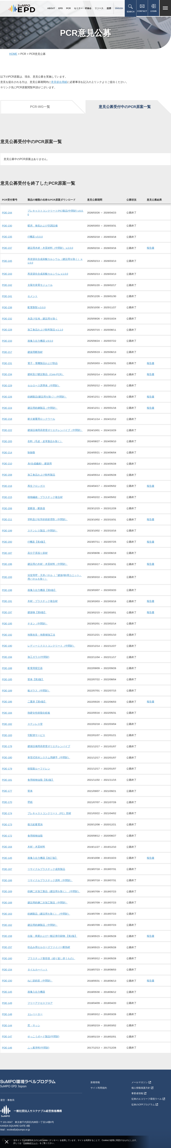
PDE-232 (7, 318)
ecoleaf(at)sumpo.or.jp (18, 1120)
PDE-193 (7, 573)
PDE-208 (7, 472)
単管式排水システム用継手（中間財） (49, 752)
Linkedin (47, 1131)
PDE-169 (7, 884)
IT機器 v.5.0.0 (35, 237)
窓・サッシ (34, 1016)
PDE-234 (7, 373)
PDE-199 (7, 527)
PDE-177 (7, 785)
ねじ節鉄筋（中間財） (40, 972)
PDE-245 (7, 261)
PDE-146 (7, 1038)
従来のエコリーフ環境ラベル (148, 1089)
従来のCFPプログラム (144, 1095)
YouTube (28, 1131)
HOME (13, 55)
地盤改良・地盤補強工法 (41, 630)
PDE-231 (7, 362)
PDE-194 (7, 652)
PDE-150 (7, 972)
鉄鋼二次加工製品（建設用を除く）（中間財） (54, 884)
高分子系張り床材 (38, 550)
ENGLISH (119, 8)
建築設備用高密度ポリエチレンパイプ (49, 741)
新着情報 (95, 1073)
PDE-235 (7, 237)
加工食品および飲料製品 (41, 472)
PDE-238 (7, 307)
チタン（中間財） (38, 619)
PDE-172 (7, 829)
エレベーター (35, 1005)
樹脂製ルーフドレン (39, 763)
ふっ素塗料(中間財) (38, 1038)
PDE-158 (7, 928)
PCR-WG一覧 (40, 108)
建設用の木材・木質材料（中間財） (48, 561)
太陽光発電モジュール (40, 285)
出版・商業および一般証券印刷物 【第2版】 (52, 928)
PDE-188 (7, 663)
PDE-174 (7, 807)
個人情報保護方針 (142, 1078)
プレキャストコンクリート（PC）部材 (49, 807)
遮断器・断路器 (36, 505)
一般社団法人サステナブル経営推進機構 (31, 1102)
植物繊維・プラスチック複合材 (45, 494)
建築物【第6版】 (37, 608)
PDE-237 (7, 248)
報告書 (150, 248)
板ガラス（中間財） (39, 685)
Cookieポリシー (30, 1143)
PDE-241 (7, 296)
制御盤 (31, 450)
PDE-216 (7, 483)
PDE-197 (7, 608)
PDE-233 (7, 340)
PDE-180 (7, 752)
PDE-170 (7, 796)
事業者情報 (138, 1084)
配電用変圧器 (35, 663)
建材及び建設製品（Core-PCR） (46, 373)
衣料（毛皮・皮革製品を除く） (45, 439)
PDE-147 (7, 1027)
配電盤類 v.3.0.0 (37, 307)
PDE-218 (7, 417)
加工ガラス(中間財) (38, 652)
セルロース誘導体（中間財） (44, 384)
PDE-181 (7, 774)
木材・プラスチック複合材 (43, 597)
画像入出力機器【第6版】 (42, 586)
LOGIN (153, 8)
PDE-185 (7, 674)
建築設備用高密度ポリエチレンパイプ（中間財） (55, 428)
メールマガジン (141, 1073)
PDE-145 (7, 851)
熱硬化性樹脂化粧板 (39, 707)
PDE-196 (7, 561)
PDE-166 (7, 873)
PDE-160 (7, 950)
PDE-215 (7, 494)
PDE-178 (7, 741)
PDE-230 (7, 226)
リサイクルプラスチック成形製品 (46, 862)
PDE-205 (7, 439)
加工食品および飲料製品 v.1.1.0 (45, 329)
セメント (33, 296)
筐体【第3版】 (36, 674)
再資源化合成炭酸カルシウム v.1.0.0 (48, 274)
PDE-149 (7, 994)
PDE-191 (7, 597)
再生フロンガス (36, 483)
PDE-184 (7, 707)
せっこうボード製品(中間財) (43, 1027)
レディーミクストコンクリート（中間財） (51, 641)
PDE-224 (7, 406)
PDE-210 (7, 461)
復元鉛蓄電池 (35, 818)
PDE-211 (7, 516)
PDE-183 (7, 730)
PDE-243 (7, 274)
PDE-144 (7, 1016)
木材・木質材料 (36, 840)
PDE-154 (7, 961)
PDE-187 (7, 550)
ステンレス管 (35, 719)
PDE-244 (7, 213)
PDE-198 (7, 586)
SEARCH (130, 8)
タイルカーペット (38, 961)
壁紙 (30, 796)
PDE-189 (7, 685)
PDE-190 (7, 641)
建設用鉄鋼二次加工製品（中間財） (48, 895)
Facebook (8, 1131)
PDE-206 (7, 505)
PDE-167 (7, 862)
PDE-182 (7, 719)
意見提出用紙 (59, 83)
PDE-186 (7, 696)
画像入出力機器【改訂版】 (43, 851)
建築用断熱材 (35, 351)
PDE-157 (7, 939)
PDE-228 (7, 329)
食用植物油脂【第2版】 (41, 774)
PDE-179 (7, 763)
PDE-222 (7, 428)
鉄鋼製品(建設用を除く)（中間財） (47, 395)
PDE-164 (7, 840)
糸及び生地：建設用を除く (43, 318)
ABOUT (50, 8)
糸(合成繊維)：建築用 (40, 461)
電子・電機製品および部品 (43, 362)
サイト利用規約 (99, 1078)
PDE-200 (7, 538)
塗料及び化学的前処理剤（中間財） (48, 516)
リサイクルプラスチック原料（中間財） (50, 873)
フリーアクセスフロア (40, 994)
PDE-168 (7, 895)
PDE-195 (7, 619)
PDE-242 (7, 285)
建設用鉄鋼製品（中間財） (43, 406)
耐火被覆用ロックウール (41, 417)
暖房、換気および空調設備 (43, 226)
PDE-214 (7, 450)
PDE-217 (7, 351)
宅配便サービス (36, 730)
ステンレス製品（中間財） (43, 527)
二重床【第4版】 (37, 696)
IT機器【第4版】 (37, 538)
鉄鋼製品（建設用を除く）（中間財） (49, 906)
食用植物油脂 (35, 829)
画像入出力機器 (36, 983)
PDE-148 (7, 1005)
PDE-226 (7, 395)
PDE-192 (7, 630)
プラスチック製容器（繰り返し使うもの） (51, 950)
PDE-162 (7, 917)
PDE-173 (7, 818)
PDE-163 (7, 906)
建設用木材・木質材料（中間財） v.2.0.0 (50, 248)
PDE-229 (7, 384)
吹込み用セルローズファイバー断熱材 (49, 939)
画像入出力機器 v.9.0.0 (40, 340)
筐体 (30, 785)
